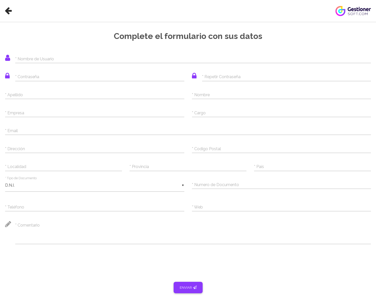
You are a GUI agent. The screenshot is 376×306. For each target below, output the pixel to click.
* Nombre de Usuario (34, 59)
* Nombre (201, 94)
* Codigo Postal (206, 148)
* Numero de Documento (215, 184)
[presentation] (43, 260)
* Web (197, 207)
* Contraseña (27, 76)
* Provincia (139, 166)
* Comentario (27, 225)
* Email (11, 130)
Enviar (188, 287)
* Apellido (14, 94)
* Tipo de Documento (21, 178)
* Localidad (15, 166)
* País (259, 166)
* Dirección (15, 148)
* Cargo (199, 112)
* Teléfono (14, 207)
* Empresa (14, 112)
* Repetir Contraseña (221, 76)
